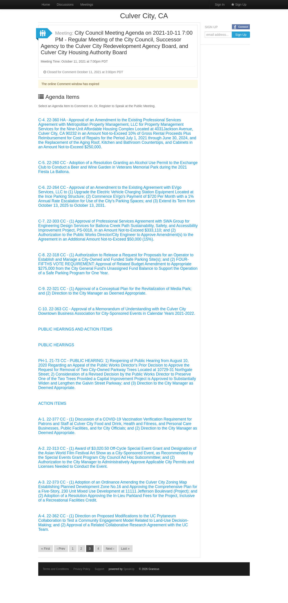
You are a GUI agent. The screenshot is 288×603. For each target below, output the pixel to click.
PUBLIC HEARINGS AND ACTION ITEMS (75, 329)
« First (45, 548)
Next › (110, 548)
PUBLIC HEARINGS (56, 345)
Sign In (220, 4)
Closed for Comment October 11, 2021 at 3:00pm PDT (83, 72)
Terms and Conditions (56, 569)
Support (99, 569)
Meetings (86, 4)
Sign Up (238, 4)
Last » (125, 548)
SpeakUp (128, 569)
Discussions (65, 4)
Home (46, 4)
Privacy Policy (81, 569)
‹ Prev (61, 548)
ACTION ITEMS (52, 403)
